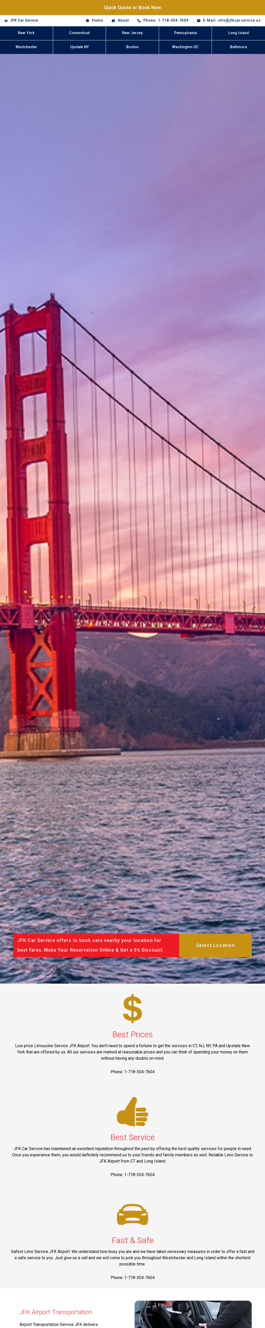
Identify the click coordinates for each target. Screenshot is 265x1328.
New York (26, 33)
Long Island (238, 33)
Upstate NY (79, 47)
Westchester (26, 47)
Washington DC (185, 47)
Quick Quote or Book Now (132, 7)
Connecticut (79, 33)
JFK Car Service (24, 20)
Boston (132, 47)
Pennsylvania (185, 33)
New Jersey (132, 33)
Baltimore (238, 47)
